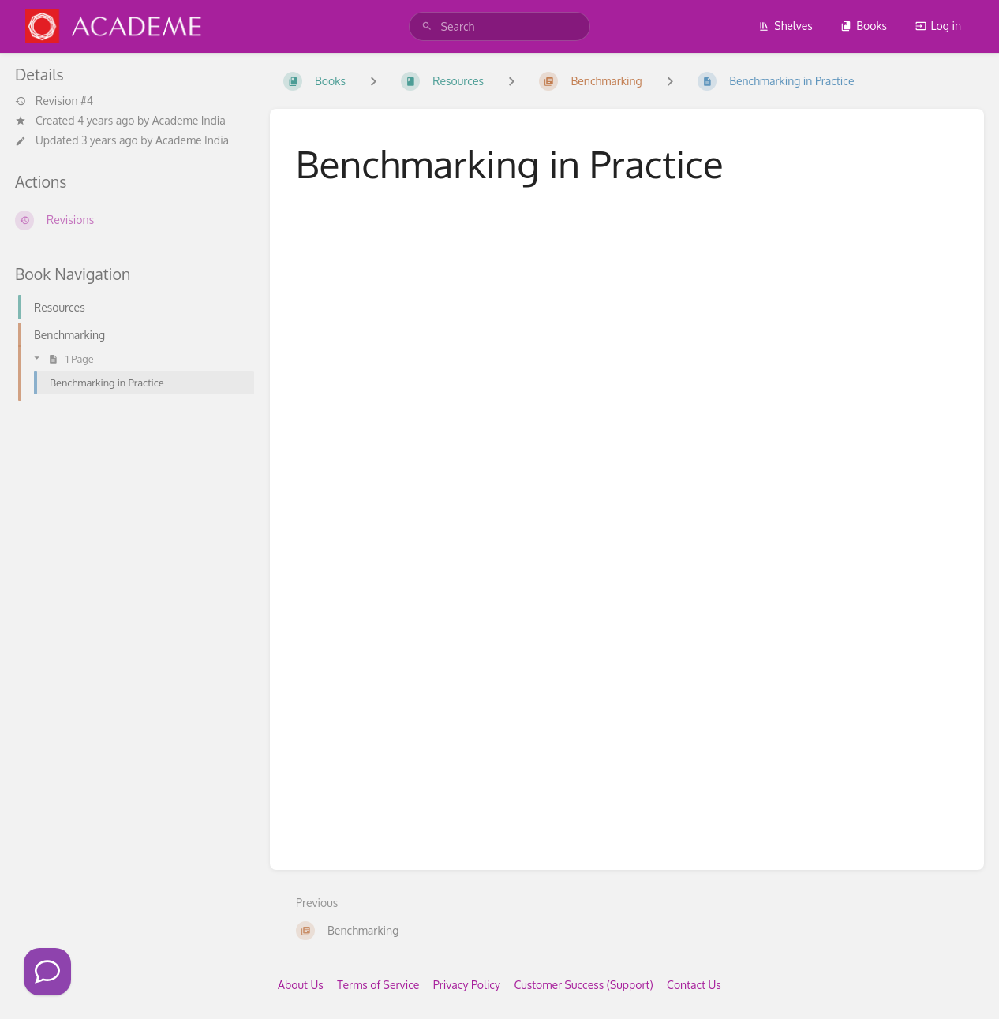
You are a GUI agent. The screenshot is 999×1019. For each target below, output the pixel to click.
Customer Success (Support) (583, 984)
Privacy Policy (466, 984)
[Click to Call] (47, 971)
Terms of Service (378, 984)
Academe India (189, 120)
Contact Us (694, 984)
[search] (500, 26)
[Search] (426, 26)
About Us (301, 984)
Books (863, 25)
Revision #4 (54, 101)
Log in (938, 25)
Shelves (785, 25)
